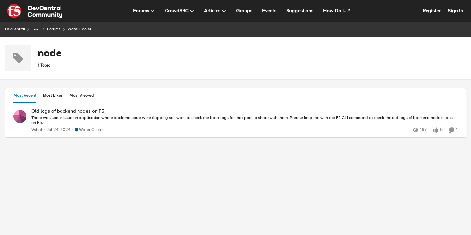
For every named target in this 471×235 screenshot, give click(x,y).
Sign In (455, 11)
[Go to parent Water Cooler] (88, 130)
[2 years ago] (57, 130)
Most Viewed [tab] (81, 95)
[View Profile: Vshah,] (19, 116)
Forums (54, 29)
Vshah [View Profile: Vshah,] (37, 129)
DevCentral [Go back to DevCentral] (15, 29)
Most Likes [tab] (53, 95)
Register (432, 11)
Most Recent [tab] (24, 95)
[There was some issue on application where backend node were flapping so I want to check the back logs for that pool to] (244, 120)
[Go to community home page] (34, 11)
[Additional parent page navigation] (36, 29)
